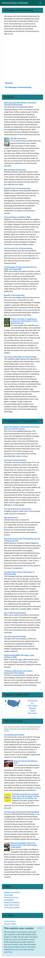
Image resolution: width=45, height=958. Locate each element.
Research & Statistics (12, 902)
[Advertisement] (22, 58)
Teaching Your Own (11, 897)
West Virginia (33, 706)
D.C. (32, 703)
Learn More (8, 952)
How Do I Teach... (10, 924)
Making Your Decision (12, 892)
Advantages (8, 895)
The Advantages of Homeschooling (18, 87)
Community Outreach (12, 907)
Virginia (33, 711)
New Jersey (32, 713)
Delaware (32, 708)
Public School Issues (12, 905)
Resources (9, 83)
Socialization (9, 900)
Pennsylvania (33, 701)
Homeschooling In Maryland (15, 3)
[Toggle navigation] (40, 3)
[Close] (40, 928)
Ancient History (9, 921)
